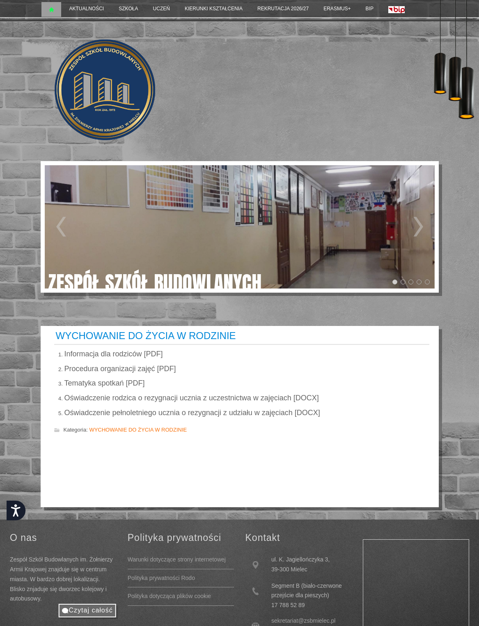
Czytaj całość (91, 610)
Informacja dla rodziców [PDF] (113, 354)
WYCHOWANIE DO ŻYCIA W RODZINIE (146, 335)
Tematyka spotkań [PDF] (104, 383)
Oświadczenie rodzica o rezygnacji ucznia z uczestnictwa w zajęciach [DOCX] (191, 398)
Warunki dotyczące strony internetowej (177, 559)
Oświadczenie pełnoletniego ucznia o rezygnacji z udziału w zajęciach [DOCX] (192, 413)
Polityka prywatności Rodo (161, 578)
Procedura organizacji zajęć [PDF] (120, 369)
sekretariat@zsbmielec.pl (303, 620)
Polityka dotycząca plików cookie (169, 596)
